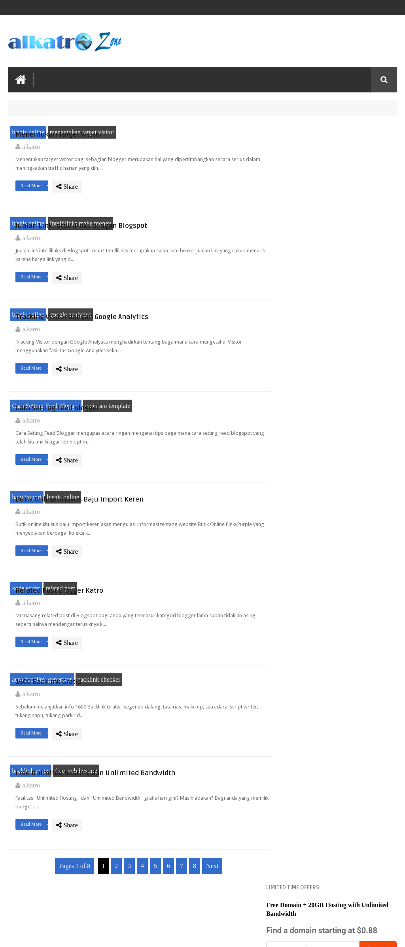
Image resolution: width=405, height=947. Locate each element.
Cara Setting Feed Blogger (45, 437)
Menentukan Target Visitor (201, 128)
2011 (297, 490)
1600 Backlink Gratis (191, 730)
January (308, 779)
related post (60, 638)
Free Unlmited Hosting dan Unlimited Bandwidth (202, 830)
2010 (297, 502)
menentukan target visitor (82, 131)
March (307, 754)
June (304, 717)
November (312, 655)
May (304, 729)
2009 (297, 794)
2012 (297, 477)
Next (208, 930)
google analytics (70, 332)
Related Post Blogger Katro (202, 634)
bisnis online (28, 131)
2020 (297, 440)
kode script (26, 638)
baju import (26, 533)
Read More (177, 196)
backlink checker (99, 734)
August (308, 692)
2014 (297, 453)
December (312, 512)
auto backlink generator (42, 734)
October (309, 668)
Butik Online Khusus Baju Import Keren (199, 533)
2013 (297, 465)
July (304, 705)
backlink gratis (30, 830)
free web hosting (76, 830)
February (310, 766)
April (305, 741)
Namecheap (318, 206)
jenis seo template (108, 437)
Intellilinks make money (81, 228)
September (312, 680)
